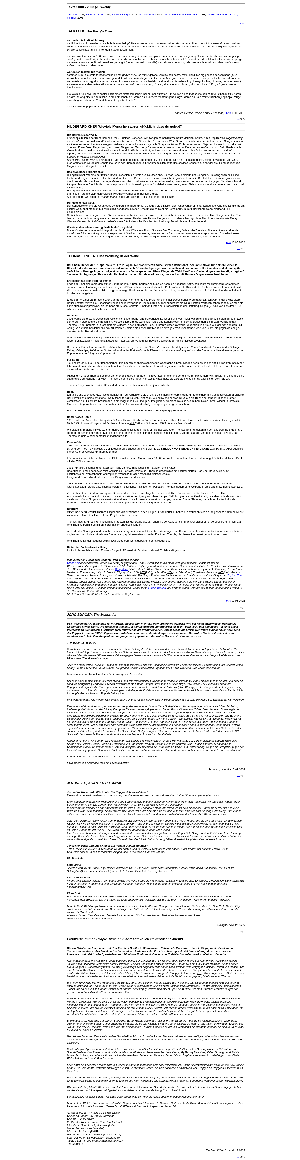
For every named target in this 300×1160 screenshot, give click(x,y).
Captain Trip (234, 575)
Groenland (73, 563)
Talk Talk (72, 14)
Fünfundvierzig (157, 587)
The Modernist (147, 14)
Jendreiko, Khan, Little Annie (181, 14)
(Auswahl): (89, 7)
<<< (242, 23)
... (239, 118)
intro (228, 113)
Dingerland (121, 569)
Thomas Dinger (121, 14)
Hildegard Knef (95, 14)
